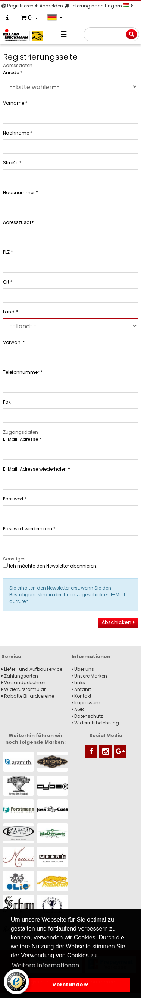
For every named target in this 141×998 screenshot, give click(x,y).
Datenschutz (87, 716)
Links (78, 682)
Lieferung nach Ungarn (99, 6)
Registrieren (17, 6)
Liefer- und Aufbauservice (31, 669)
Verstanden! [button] (70, 984)
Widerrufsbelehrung (95, 723)
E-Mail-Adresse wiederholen (36, 469)
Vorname (15, 103)
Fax (7, 402)
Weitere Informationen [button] (45, 965)
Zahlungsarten (19, 676)
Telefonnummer (23, 372)
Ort (8, 282)
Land (10, 312)
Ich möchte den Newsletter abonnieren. (50, 566)
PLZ (8, 252)
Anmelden (49, 6)
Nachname (17, 133)
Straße (12, 163)
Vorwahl (14, 342)
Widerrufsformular (23, 689)
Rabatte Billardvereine (27, 696)
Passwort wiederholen (29, 528)
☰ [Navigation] (63, 34)
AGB (78, 709)
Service (11, 656)
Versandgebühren (23, 682)
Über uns (83, 669)
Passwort (15, 499)
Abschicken (118, 622)
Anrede (12, 72)
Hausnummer (20, 192)
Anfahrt (81, 689)
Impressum (86, 702)
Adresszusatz (18, 222)
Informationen (91, 656)
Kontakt (81, 696)
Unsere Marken (89, 676)
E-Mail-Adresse (22, 439)
